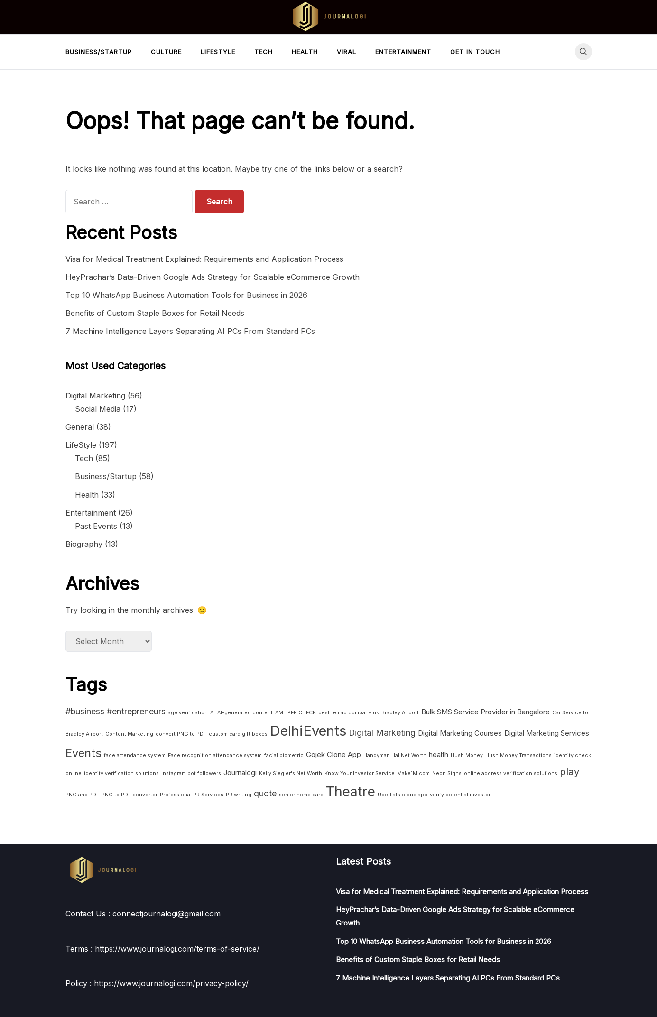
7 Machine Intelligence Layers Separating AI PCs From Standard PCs (190, 331)
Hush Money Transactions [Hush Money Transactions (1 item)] (518, 755)
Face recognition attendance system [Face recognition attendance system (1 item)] (215, 755)
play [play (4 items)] (569, 771)
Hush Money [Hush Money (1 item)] (467, 755)
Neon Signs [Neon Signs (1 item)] (447, 773)
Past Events (96, 526)
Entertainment (403, 51)
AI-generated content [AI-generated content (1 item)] (245, 713)
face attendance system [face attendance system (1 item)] (135, 755)
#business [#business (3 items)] (84, 711)
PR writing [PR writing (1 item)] (238, 795)
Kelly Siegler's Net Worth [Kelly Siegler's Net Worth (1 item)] (290, 773)
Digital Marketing (95, 395)
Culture (166, 51)
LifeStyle (218, 51)
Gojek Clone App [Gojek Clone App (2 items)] (333, 754)
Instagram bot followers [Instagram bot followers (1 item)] (191, 773)
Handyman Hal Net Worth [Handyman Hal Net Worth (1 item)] (394, 755)
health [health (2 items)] (438, 754)
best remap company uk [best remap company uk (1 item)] (348, 713)
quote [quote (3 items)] (265, 793)
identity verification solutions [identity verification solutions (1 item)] (121, 773)
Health (305, 51)
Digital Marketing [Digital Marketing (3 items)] (382, 733)
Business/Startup (98, 51)
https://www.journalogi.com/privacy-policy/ (171, 983)
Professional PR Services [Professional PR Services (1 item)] (191, 795)
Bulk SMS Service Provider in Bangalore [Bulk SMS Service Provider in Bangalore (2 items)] (485, 711)
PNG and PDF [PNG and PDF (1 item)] (82, 795)
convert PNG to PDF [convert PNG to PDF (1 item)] (181, 734)
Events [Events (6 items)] (83, 753)
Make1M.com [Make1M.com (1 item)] (413, 773)
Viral (346, 51)
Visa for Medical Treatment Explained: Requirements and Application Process (204, 259)
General (79, 427)
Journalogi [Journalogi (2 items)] (240, 772)
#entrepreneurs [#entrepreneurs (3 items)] (136, 711)
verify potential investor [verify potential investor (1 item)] (460, 795)
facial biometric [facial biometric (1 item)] (284, 755)
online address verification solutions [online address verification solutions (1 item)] (510, 773)
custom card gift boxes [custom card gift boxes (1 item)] (238, 734)
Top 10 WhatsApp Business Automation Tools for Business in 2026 (186, 295)
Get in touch (475, 51)
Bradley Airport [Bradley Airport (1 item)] (400, 713)
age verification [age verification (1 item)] (188, 713)
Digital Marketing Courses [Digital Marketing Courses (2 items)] (460, 733)
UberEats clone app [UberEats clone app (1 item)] (402, 795)
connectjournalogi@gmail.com (166, 913)
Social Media (97, 409)
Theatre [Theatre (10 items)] (350, 792)
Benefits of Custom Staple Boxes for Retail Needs (154, 313)
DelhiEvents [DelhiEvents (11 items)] (308, 730)
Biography (83, 544)
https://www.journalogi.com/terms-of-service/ (177, 948)
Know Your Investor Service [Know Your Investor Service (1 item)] (359, 773)
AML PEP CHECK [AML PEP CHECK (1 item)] (295, 713)
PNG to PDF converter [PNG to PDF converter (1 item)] (129, 795)
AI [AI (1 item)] (212, 713)
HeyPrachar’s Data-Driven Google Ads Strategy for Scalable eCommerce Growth (212, 277)
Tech (263, 51)
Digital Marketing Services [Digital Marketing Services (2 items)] (546, 733)
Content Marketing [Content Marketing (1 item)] (129, 734)
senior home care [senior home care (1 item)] (301, 795)
